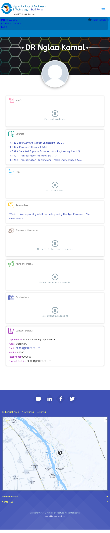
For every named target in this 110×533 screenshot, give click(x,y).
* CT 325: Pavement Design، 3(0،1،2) (28, 147)
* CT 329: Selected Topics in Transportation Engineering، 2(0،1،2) (44, 151)
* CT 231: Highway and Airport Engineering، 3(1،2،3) (36, 142)
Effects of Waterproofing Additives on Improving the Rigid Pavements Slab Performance (49, 216)
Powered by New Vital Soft (55, 520)
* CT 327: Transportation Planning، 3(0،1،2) (32, 155)
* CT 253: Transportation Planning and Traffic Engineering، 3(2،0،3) (45, 160)
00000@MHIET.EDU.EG (28, 348)
